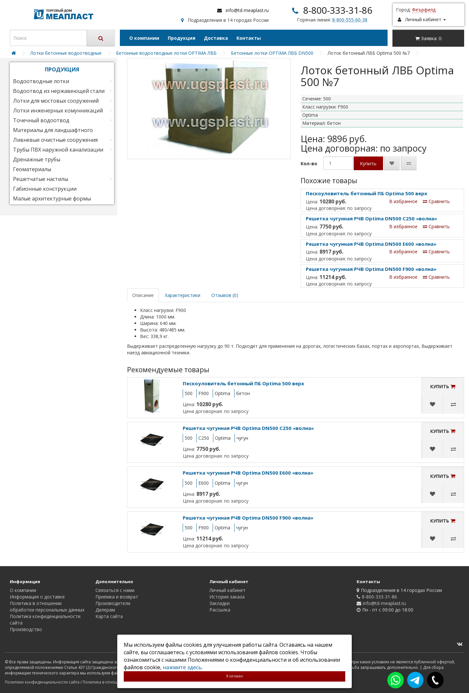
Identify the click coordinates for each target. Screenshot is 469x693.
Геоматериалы (32, 169)
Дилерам (105, 610)
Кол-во (309, 163)
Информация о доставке (37, 597)
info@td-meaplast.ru (247, 10)
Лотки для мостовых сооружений (56, 100)
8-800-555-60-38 (349, 20)
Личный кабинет (227, 590)
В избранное (403, 201)
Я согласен (234, 676)
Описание (143, 295)
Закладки (219, 603)
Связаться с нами (115, 590)
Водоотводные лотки (41, 81)
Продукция (181, 38)
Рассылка (219, 610)
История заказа (227, 597)
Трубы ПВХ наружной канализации (58, 149)
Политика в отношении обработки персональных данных (47, 606)
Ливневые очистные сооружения (55, 139)
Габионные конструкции (45, 188)
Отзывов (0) (224, 295)
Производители (112, 603)
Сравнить (436, 201)
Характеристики (182, 295)
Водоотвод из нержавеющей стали (59, 91)
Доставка (216, 38)
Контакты (248, 38)
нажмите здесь (182, 667)
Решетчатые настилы (40, 179)
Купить (368, 163)
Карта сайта (109, 616)
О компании (144, 38)
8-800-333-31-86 (337, 10)
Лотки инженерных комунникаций (58, 110)
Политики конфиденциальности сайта (42, 682)
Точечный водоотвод (41, 120)
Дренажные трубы (36, 159)
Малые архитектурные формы (52, 198)
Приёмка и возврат (116, 597)
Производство (26, 629)
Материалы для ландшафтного (53, 130)
